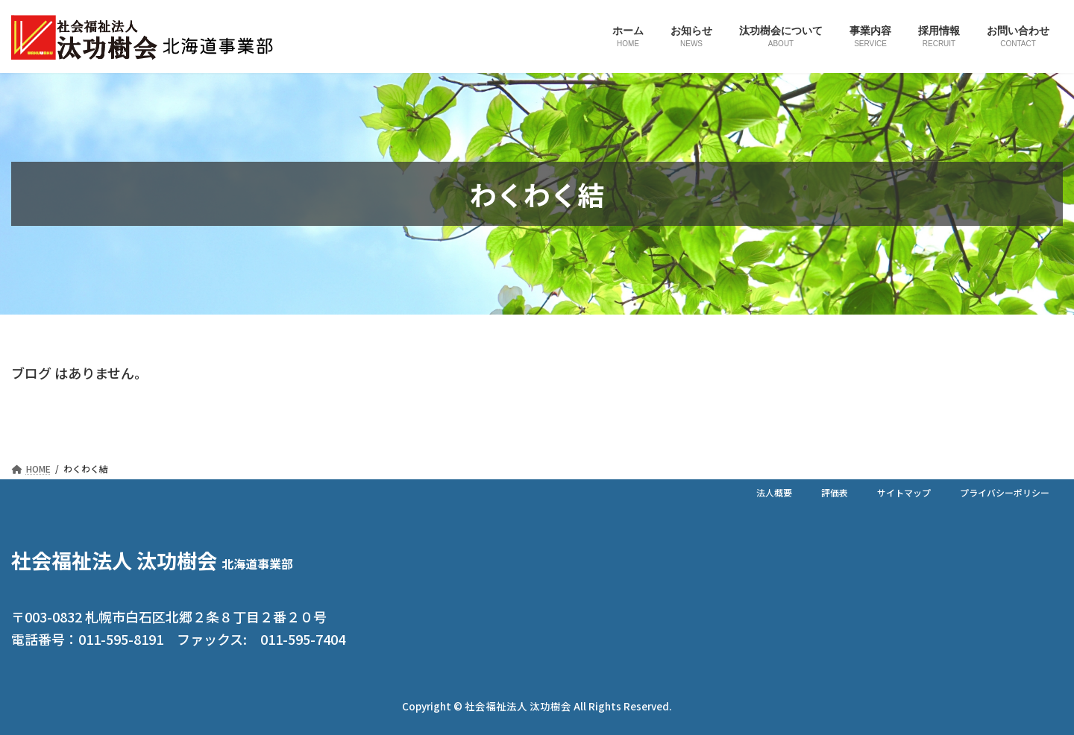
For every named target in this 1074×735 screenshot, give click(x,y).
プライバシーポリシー (1004, 492)
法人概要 (774, 492)
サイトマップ (904, 492)
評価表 (834, 492)
